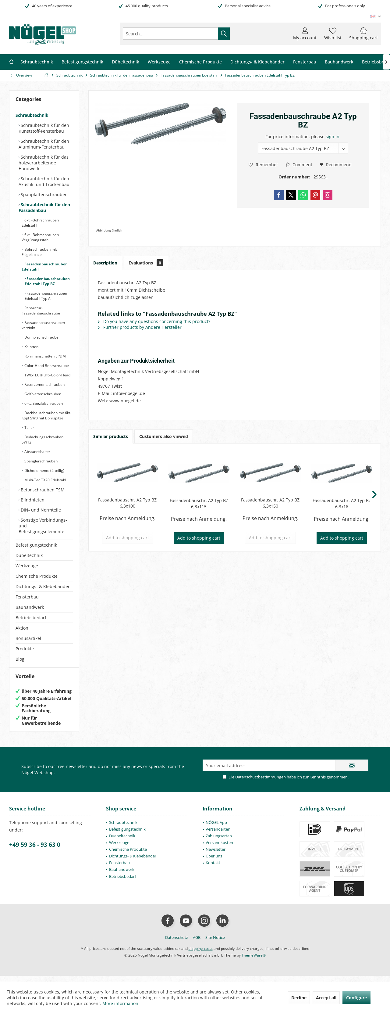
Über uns (214, 862)
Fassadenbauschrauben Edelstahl (45, 266)
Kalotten (30, 346)
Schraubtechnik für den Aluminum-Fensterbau (44, 144)
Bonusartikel (28, 638)
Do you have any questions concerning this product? (154, 321)
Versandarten (218, 835)
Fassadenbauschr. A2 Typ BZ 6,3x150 (270, 503)
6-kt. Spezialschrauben (43, 403)
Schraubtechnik (32, 115)
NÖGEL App (216, 828)
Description (105, 263)
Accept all (326, 997)
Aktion (22, 628)
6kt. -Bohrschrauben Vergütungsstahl (40, 237)
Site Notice (215, 943)
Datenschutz (176, 943)
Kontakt (213, 868)
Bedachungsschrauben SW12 (42, 439)
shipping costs (201, 954)
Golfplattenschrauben (42, 394)
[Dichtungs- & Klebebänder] (257, 62)
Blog (20, 659)
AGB (196, 943)
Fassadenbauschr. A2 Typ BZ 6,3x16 (342, 503)
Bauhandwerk (30, 607)
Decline (299, 997)
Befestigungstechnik (36, 545)
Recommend (336, 164)
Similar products (110, 436)
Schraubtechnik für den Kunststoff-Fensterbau (44, 128)
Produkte (25, 649)
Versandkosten (219, 848)
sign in (332, 136)
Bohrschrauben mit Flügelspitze (39, 252)
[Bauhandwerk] (339, 62)
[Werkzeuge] (159, 62)
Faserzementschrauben (44, 384)
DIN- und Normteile (40, 510)
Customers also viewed (163, 436)
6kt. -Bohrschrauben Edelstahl (40, 222)
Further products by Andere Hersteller (140, 327)
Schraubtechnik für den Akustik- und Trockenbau (44, 181)
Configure (356, 997)
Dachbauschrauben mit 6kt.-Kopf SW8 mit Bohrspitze (47, 415)
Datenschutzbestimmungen (260, 783)
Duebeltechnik (122, 842)
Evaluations (146, 262)
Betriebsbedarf (31, 617)
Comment (298, 164)
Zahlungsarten (219, 842)
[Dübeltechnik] (126, 62)
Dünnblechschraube (40, 337)
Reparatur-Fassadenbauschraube (41, 310)
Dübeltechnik (29, 555)
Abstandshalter (36, 451)
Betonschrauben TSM (42, 490)
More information (120, 1003)
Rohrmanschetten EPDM (44, 356)
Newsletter (215, 855)
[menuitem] (363, 33)
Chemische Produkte (37, 576)
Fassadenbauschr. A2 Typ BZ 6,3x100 (127, 503)
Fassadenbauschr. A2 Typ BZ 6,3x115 (199, 503)
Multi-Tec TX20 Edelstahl (44, 480)
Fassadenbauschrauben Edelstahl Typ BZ (47, 281)
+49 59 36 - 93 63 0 (34, 851)
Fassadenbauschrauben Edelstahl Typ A (46, 296)
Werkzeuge (27, 566)
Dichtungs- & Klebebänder (43, 586)
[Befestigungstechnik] (82, 62)
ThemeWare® (254, 961)
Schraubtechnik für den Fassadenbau (44, 207)
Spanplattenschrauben (44, 194)
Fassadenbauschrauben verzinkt (43, 325)
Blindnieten (32, 500)
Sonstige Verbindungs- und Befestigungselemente (43, 525)
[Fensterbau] (305, 62)
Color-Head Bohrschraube (46, 365)
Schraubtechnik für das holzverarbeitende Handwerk (44, 162)
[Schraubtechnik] (36, 62)
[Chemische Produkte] (200, 62)
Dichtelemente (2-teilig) (43, 470)
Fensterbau (27, 597)
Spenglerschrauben (40, 461)
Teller (28, 427)
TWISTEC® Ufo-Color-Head (46, 375)
